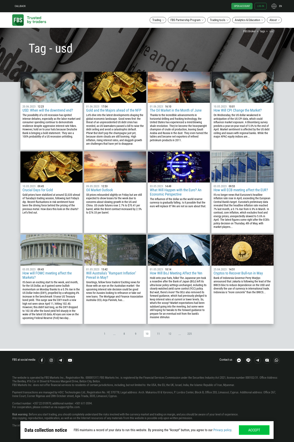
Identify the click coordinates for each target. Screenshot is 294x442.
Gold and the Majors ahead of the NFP (113, 110)
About (273, 20)
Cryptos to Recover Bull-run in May (238, 273)
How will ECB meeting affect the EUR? (241, 190)
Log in (260, 6)
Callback (20, 6)
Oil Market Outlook (99, 190)
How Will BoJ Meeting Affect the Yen (176, 273)
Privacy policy (222, 430)
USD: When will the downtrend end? (48, 110)
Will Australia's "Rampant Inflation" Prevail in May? (111, 275)
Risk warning (19, 414)
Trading (156, 20)
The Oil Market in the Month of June (176, 110)
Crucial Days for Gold (37, 190)
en (280, 6)
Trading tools (217, 20)
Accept (254, 430)
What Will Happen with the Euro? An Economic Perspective (176, 192)
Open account (242, 6)
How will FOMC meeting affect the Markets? (47, 275)
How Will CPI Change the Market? (238, 110)
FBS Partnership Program (185, 20)
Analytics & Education (247, 20)
